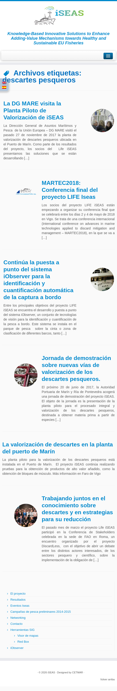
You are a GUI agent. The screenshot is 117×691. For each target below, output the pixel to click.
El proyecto (18, 593)
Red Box (23, 641)
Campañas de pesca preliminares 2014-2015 (40, 611)
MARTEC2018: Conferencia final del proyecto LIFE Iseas (70, 190)
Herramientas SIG (22, 630)
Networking (18, 617)
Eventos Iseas (20, 605)
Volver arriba (107, 679)
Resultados (18, 599)
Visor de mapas (27, 635)
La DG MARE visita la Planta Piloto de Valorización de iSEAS (33, 110)
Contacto (16, 624)
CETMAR (77, 672)
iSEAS (51, 672)
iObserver (16, 648)
